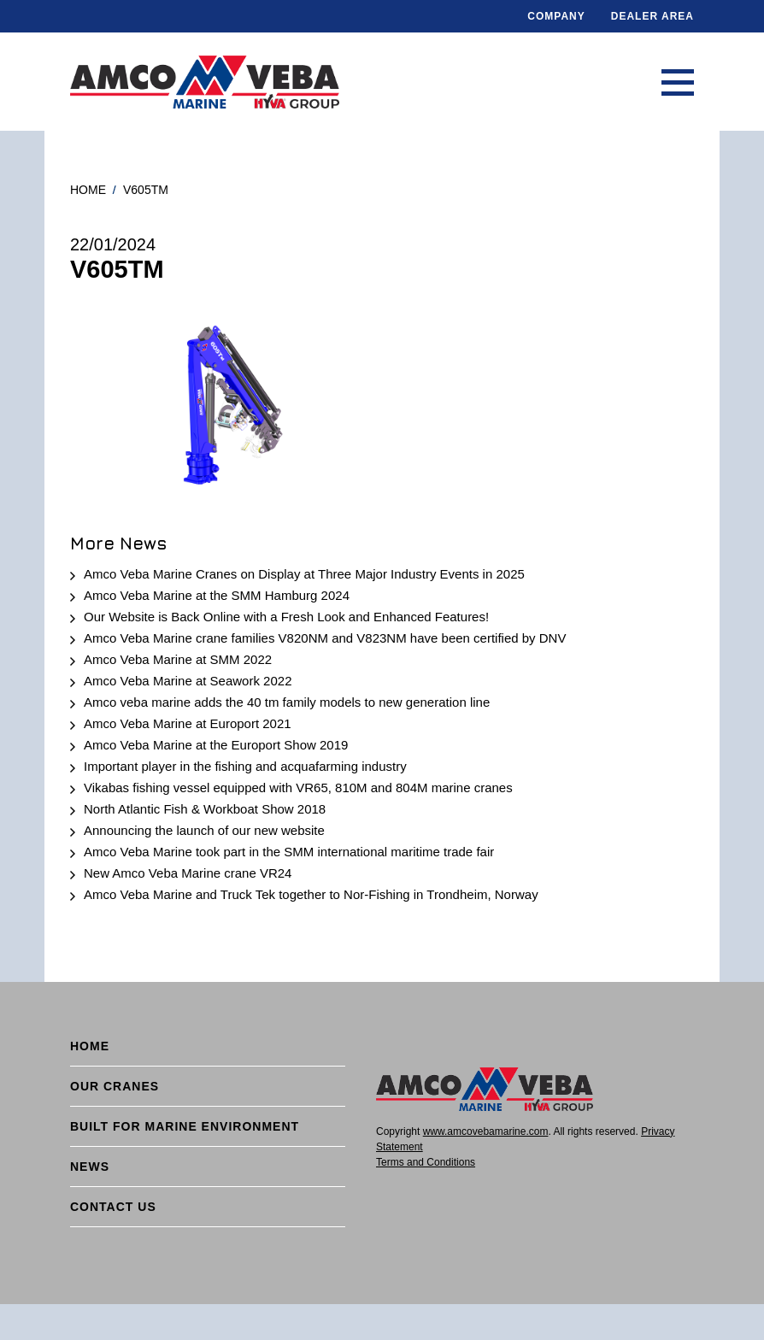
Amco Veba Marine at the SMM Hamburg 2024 (217, 595)
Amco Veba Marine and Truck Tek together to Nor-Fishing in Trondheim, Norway (311, 894)
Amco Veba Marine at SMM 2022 (178, 659)
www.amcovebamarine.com (486, 1131)
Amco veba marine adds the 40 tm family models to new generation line (287, 702)
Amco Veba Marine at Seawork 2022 (187, 680)
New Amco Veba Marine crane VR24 (187, 873)
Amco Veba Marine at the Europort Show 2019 (216, 745)
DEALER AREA (652, 16)
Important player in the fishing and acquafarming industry (245, 766)
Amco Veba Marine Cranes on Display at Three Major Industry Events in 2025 (304, 574)
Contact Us (113, 1207)
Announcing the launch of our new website (204, 830)
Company (556, 16)
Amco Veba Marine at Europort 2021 (187, 723)
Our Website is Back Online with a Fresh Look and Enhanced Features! (286, 616)
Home (88, 190)
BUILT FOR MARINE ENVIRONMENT (184, 1126)
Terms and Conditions (425, 1162)
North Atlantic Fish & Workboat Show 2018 (205, 809)
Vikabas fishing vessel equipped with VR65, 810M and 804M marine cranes (298, 787)
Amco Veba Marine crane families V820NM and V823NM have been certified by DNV (325, 638)
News (89, 1166)
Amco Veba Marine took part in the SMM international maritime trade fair (289, 851)
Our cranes (114, 1086)
